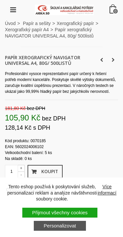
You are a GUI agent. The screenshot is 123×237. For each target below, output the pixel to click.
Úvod (10, 23)
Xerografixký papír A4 (27, 29)
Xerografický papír (75, 23)
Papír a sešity (37, 23)
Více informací (106, 189)
